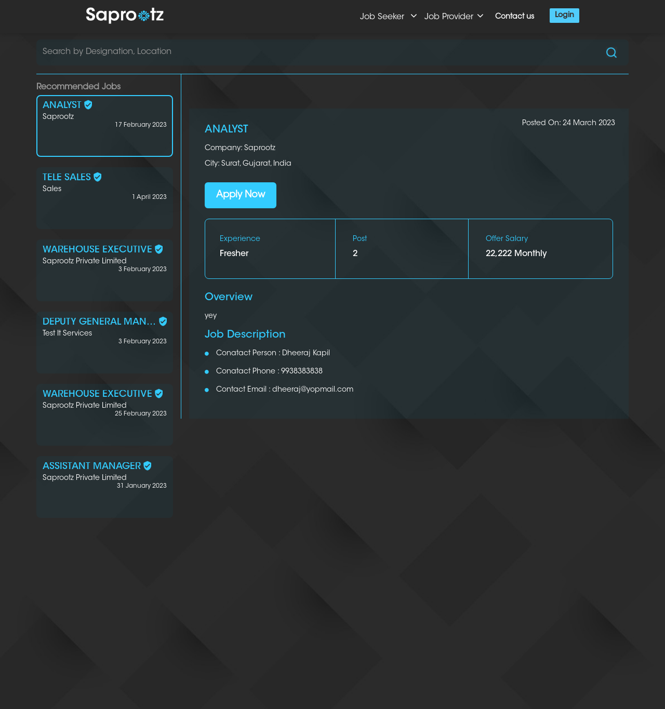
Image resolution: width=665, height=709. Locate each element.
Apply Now (240, 195)
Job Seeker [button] (388, 15)
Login (564, 15)
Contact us (514, 17)
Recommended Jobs (78, 87)
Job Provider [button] (454, 15)
